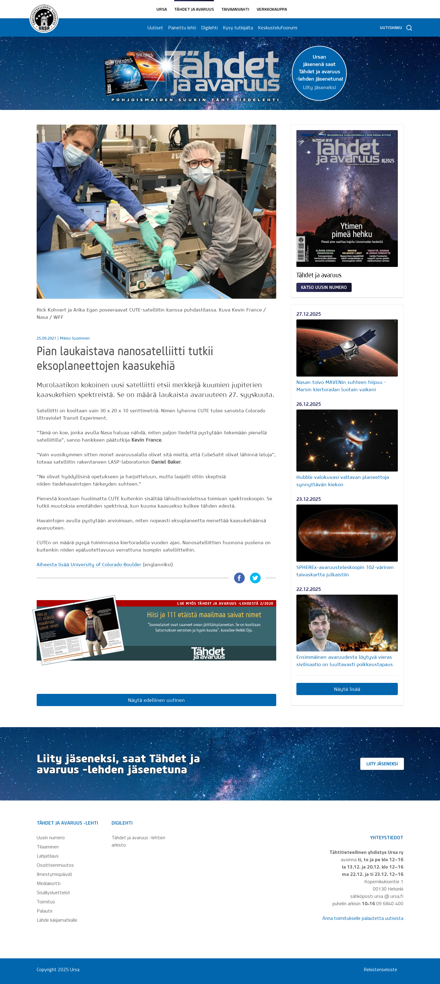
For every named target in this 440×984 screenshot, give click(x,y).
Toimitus (46, 901)
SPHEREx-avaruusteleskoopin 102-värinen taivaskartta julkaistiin (345, 571)
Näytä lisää (347, 689)
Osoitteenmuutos (55, 865)
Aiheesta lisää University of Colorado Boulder (89, 564)
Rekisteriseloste (380, 969)
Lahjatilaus (48, 855)
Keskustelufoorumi (276, 27)
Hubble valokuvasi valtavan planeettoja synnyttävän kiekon (342, 480)
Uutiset (154, 27)
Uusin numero (51, 837)
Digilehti (208, 27)
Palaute (45, 910)
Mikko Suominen (75, 338)
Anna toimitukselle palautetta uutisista (362, 918)
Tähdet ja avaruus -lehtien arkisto (138, 841)
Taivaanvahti (235, 9)
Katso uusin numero (324, 287)
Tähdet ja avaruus (194, 9)
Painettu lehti (181, 27)
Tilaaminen (48, 846)
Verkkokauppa (272, 9)
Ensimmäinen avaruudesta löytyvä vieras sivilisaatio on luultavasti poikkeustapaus (344, 660)
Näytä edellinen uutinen (156, 700)
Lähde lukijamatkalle (57, 920)
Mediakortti (49, 883)
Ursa (161, 9)
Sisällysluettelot (53, 892)
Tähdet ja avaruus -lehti (67, 822)
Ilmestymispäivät (54, 874)
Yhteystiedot (386, 837)
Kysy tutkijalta (237, 27)
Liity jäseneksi (391, 764)
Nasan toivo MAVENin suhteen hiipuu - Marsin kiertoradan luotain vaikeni (341, 385)
